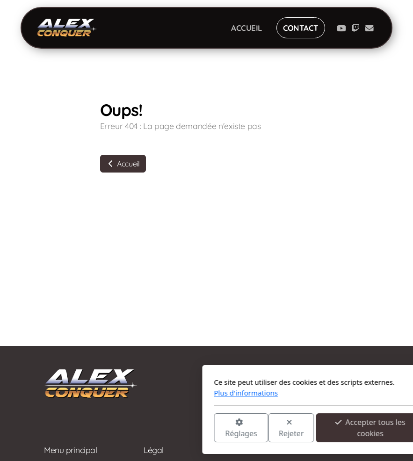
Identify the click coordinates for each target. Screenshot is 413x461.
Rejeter (178, 428)
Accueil (123, 163)
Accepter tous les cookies (258, 428)
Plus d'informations (133, 392)
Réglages (128, 428)
